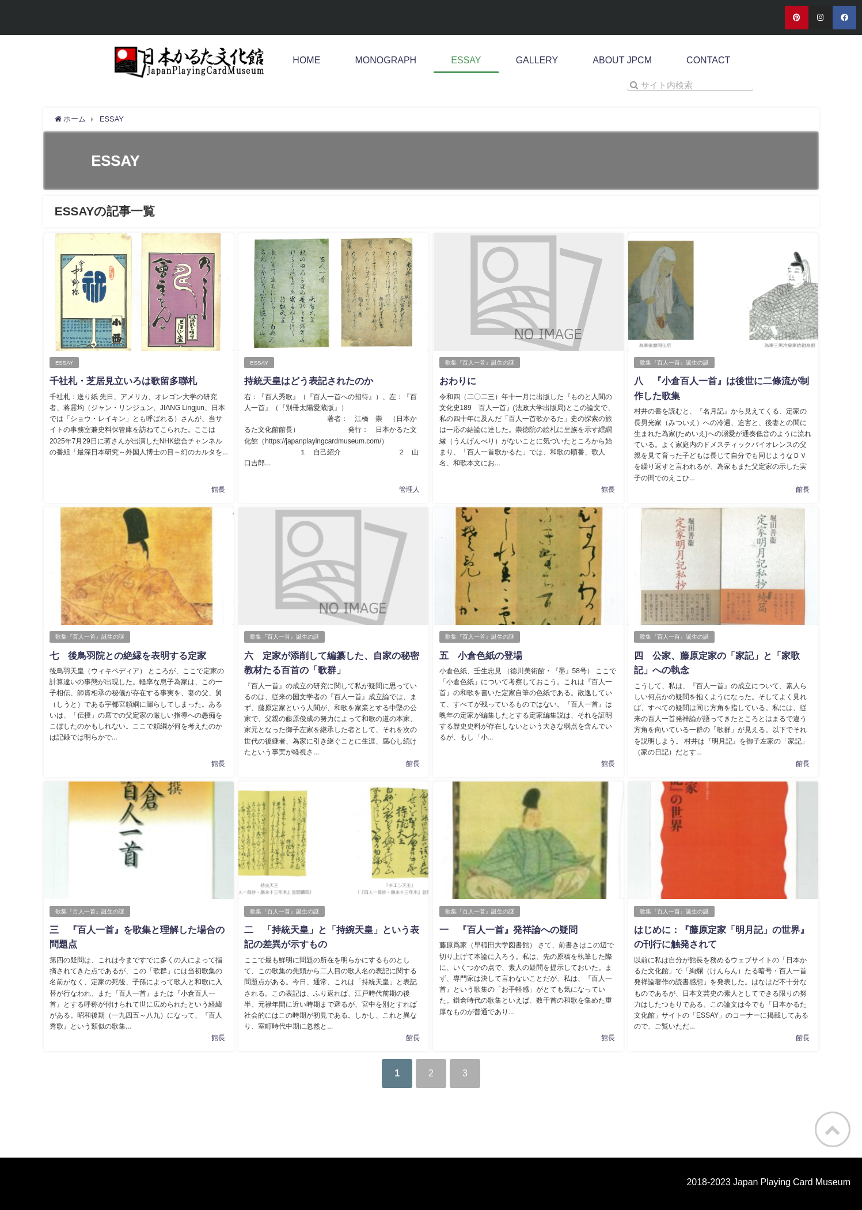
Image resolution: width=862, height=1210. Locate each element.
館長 (218, 489)
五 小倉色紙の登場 (480, 655)
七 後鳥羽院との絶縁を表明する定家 (128, 655)
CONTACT (708, 60)
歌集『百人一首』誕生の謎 (479, 362)
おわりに (457, 380)
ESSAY (466, 60)
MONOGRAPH (386, 60)
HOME (306, 60)
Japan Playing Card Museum (791, 1181)
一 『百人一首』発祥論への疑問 (508, 929)
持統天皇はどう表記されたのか (308, 380)
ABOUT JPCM (622, 60)
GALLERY (537, 60)
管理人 (409, 489)
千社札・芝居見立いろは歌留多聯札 (123, 380)
